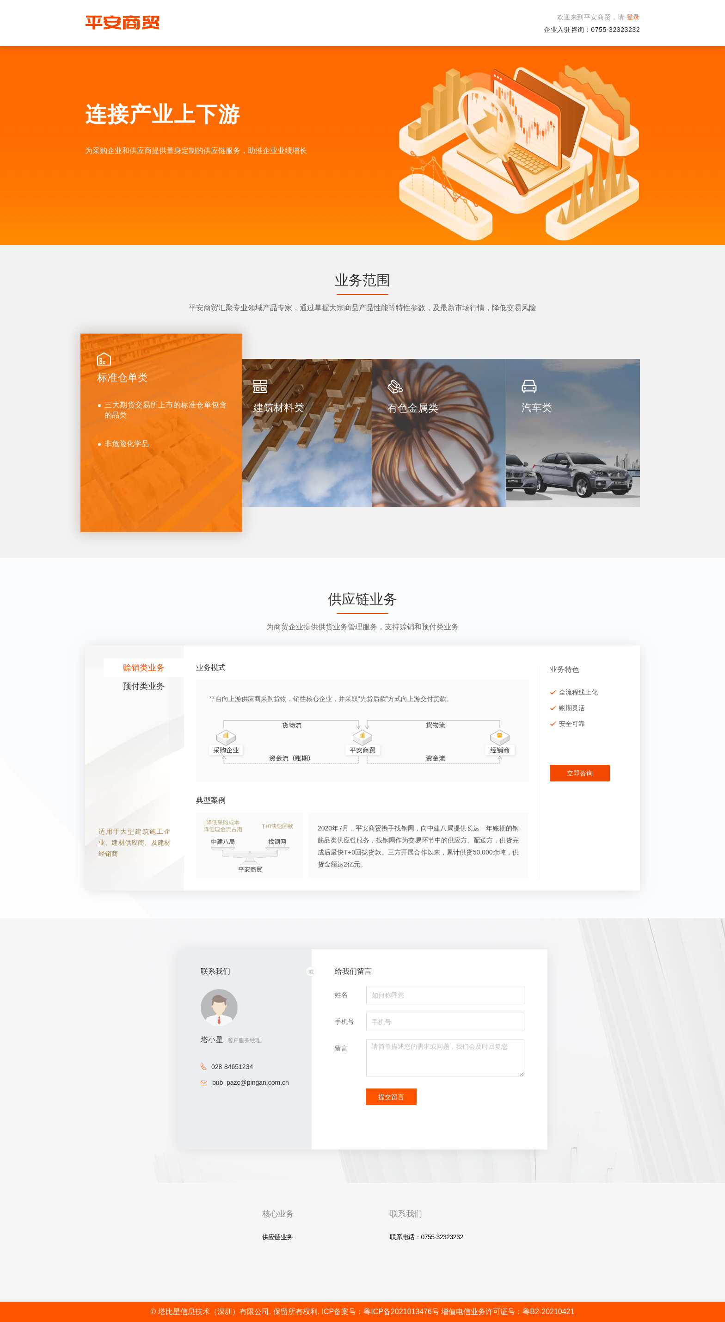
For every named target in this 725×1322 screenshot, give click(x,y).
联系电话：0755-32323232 (426, 1237)
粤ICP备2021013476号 (402, 1312)
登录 (632, 17)
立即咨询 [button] (580, 773)
